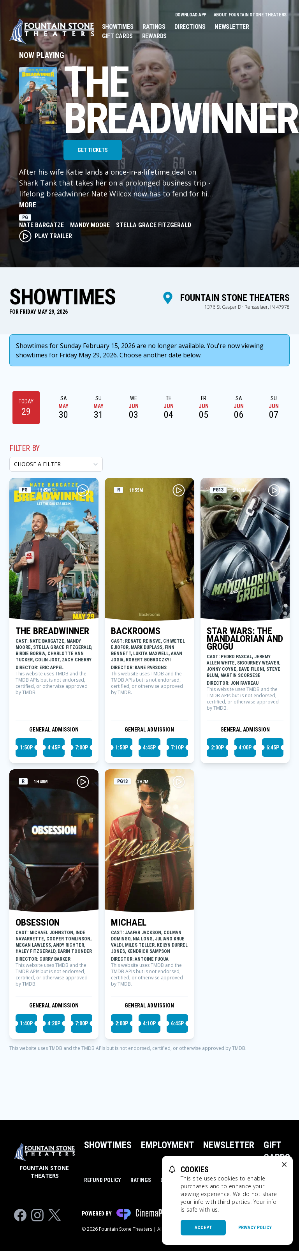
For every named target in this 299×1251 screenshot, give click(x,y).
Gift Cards (117, 36)
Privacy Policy (255, 1227)
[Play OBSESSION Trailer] (83, 782)
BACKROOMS (135, 631)
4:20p (53, 1023)
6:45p (272, 747)
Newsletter (232, 26)
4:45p (53, 747)
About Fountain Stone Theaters (250, 15)
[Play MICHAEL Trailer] (178, 782)
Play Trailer (45, 236)
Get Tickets (92, 150)
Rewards (154, 36)
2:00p (217, 747)
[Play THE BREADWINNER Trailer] (83, 490)
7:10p (177, 747)
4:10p (149, 1023)
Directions (189, 26)
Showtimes (117, 26)
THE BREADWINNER (52, 631)
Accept (203, 1227)
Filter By (24, 448)
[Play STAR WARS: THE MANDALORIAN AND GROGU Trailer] (274, 490)
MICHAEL (128, 922)
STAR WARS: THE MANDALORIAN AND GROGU (245, 639)
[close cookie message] (284, 1164)
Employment (167, 1145)
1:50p (26, 747)
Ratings (153, 26)
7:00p (81, 747)
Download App (191, 15)
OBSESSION (38, 922)
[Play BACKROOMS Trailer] (178, 490)
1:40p (26, 1023)
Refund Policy (102, 1180)
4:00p (245, 747)
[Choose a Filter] (56, 464)
